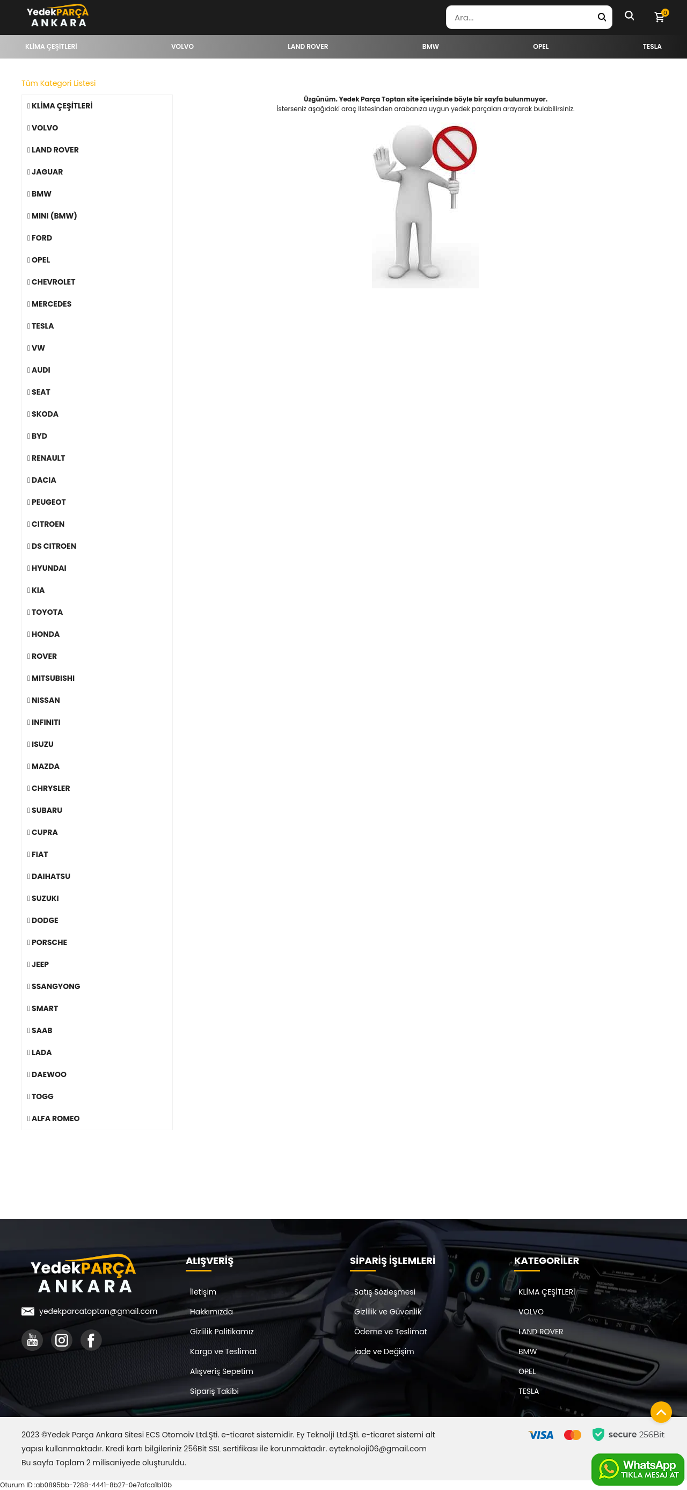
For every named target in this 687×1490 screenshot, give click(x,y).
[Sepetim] (659, 17)
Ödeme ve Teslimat (390, 1331)
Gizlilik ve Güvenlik (387, 1311)
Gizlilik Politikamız (222, 1331)
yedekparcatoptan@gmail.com (98, 1311)
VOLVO (531, 1311)
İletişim (203, 1292)
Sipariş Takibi (214, 1391)
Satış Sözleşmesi (384, 1292)
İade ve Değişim (384, 1351)
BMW (527, 1351)
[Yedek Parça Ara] (601, 17)
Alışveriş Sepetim (221, 1371)
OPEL (527, 1371)
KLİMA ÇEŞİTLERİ (546, 1292)
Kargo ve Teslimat (223, 1351)
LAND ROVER (541, 1331)
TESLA (528, 1391)
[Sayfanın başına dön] (658, 1409)
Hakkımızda (211, 1311)
